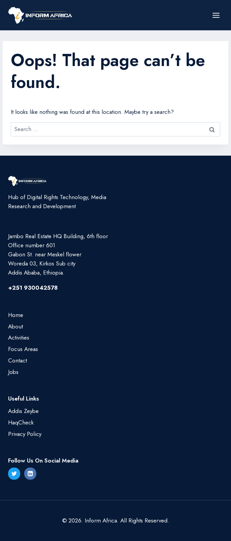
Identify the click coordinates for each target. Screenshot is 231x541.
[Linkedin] (30, 474)
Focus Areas (23, 349)
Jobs (13, 372)
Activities (18, 337)
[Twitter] (14, 474)
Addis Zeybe (23, 411)
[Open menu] (216, 15)
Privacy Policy (24, 434)
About (15, 326)
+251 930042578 (33, 288)
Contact (17, 360)
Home (15, 315)
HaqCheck (21, 422)
